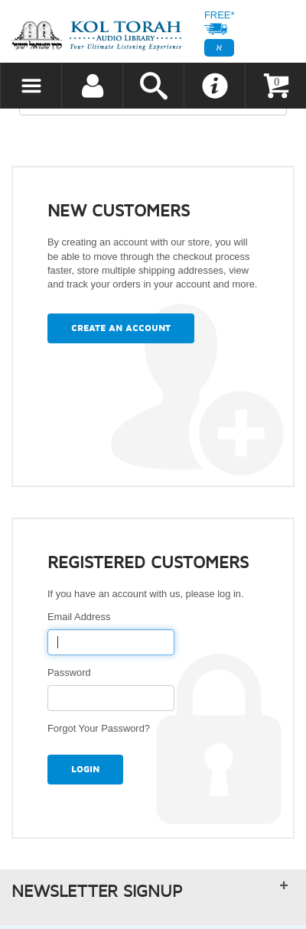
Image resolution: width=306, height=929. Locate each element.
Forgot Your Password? (98, 728)
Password (71, 672)
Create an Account (121, 328)
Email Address (81, 616)
